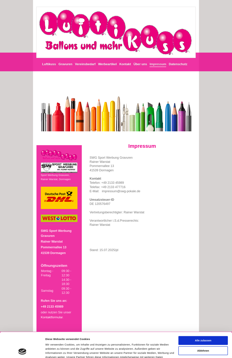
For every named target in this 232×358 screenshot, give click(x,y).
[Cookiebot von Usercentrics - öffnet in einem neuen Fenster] (22, 351)
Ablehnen (203, 326)
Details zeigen (54, 351)
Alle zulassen (203, 316)
